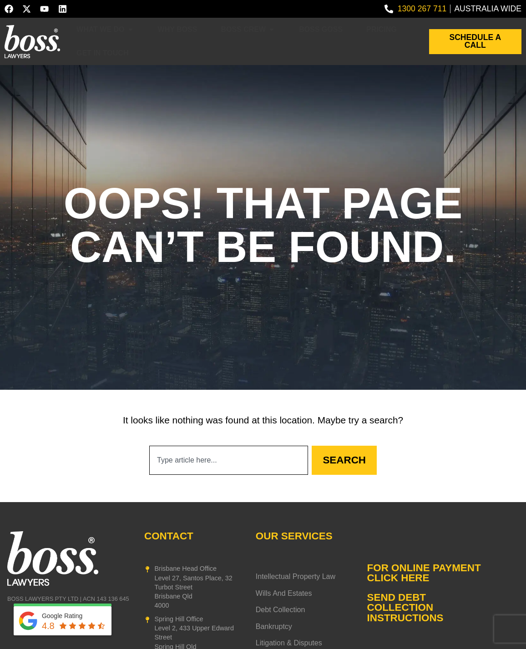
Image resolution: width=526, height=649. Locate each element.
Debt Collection (280, 610)
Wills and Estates (284, 593)
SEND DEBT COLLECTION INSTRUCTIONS (405, 608)
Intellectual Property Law (295, 576)
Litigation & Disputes (289, 643)
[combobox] (228, 460)
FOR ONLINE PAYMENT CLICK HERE (424, 573)
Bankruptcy (274, 626)
